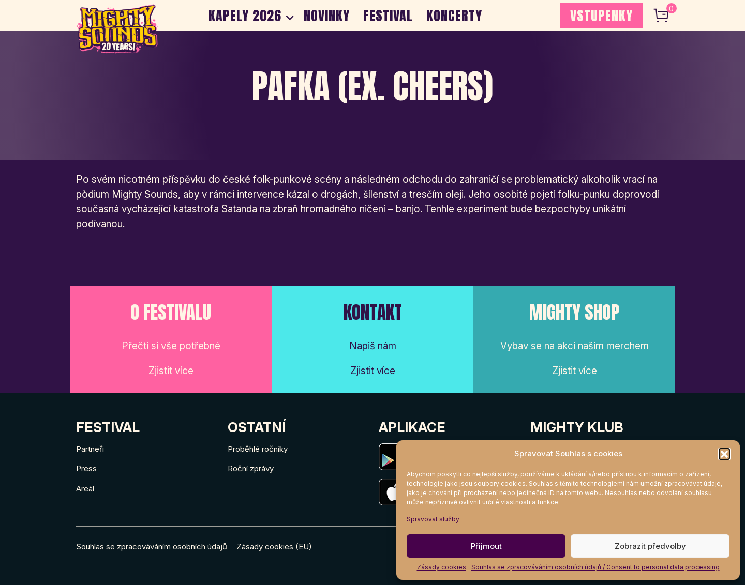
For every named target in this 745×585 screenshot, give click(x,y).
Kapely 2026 (244, 15)
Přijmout (486, 546)
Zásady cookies (441, 567)
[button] (724, 454)
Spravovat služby (433, 519)
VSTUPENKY (601, 15)
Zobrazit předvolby (650, 546)
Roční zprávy (251, 468)
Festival (388, 15)
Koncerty (454, 15)
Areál (85, 489)
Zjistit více (170, 371)
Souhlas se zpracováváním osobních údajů (151, 546)
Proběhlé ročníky (258, 449)
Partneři (90, 449)
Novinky (327, 15)
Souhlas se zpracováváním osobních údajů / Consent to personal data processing (595, 567)
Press (86, 468)
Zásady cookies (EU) (274, 546)
